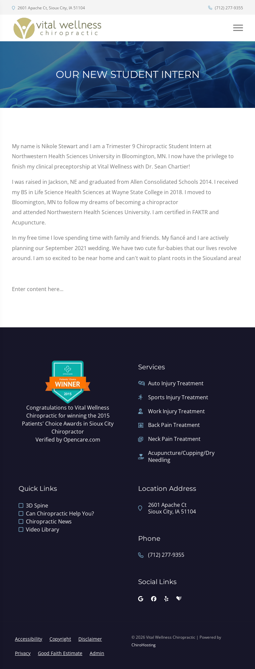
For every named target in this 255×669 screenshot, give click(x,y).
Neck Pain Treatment (174, 439)
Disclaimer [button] (90, 639)
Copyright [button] (60, 639)
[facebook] (153, 599)
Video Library (42, 529)
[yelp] (166, 599)
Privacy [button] (23, 653)
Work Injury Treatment (176, 411)
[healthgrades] (179, 599)
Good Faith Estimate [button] (60, 653)
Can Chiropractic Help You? (60, 513)
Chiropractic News (49, 521)
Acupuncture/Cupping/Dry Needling (181, 457)
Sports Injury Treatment (178, 397)
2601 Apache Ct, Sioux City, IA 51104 (48, 8)
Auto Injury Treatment (176, 383)
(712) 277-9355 (225, 8)
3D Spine (37, 505)
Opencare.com (81, 439)
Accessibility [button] (28, 639)
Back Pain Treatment (174, 425)
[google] (140, 599)
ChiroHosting (143, 645)
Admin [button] (97, 653)
